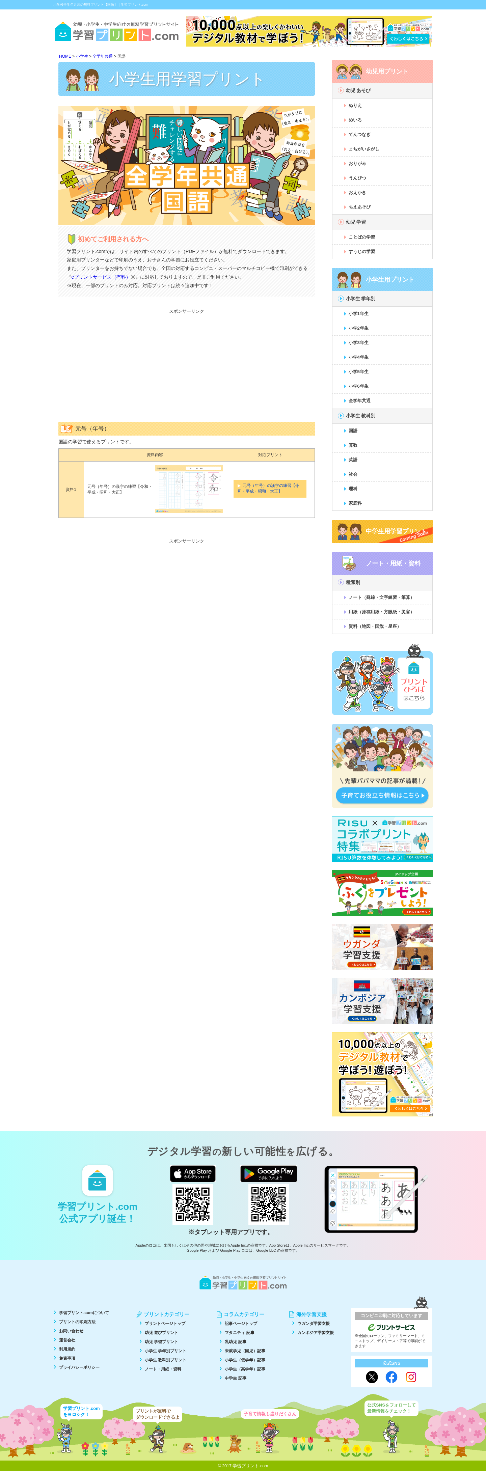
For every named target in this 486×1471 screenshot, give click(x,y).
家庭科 (355, 503)
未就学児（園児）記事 (245, 1351)
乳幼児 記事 (235, 1341)
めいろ (355, 119)
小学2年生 (359, 328)
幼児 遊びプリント (161, 1332)
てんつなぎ (360, 134)
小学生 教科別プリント (165, 1360)
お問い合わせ (71, 1331)
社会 (353, 474)
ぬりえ (355, 105)
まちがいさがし (364, 148)
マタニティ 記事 (239, 1332)
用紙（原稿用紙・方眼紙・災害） (381, 611)
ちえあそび (360, 207)
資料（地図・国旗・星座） (375, 626)
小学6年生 (359, 386)
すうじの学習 (362, 251)
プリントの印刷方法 (77, 1322)
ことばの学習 (362, 237)
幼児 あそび (358, 90)
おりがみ (357, 163)
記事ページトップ (241, 1323)
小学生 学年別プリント (165, 1351)
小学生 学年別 (361, 298)
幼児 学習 (356, 222)
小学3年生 (359, 342)
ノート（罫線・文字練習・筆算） (381, 597)
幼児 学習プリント (161, 1341)
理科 (353, 488)
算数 (353, 445)
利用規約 (67, 1349)
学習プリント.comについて (84, 1312)
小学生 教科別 (361, 415)
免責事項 (67, 1358)
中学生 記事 (235, 1378)
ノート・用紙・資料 (163, 1369)
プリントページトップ (165, 1323)
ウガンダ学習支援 (313, 1323)
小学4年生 (359, 357)
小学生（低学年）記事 (245, 1360)
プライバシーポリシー (79, 1367)
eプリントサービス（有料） (101, 277)
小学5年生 (359, 371)
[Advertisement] (186, 364)
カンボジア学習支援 (315, 1332)
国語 (353, 430)
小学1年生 (359, 313)
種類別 (353, 582)
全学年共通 (360, 400)
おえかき (357, 192)
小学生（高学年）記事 (245, 1369)
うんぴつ (357, 178)
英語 (353, 459)
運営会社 (67, 1340)
